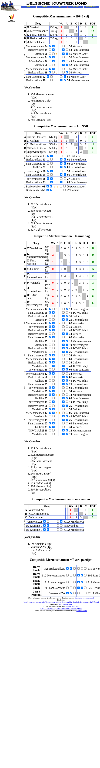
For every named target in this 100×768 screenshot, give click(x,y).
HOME (28, 6)
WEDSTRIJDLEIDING (91, 6)
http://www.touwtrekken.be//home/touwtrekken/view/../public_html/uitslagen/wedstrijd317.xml (61, 602)
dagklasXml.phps (65, 604)
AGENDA (60, 6)
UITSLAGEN (76, 6)
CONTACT (44, 6)
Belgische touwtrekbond (84, 598)
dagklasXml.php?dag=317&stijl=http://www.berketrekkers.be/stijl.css (61, 607)
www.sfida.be (81, 610)
